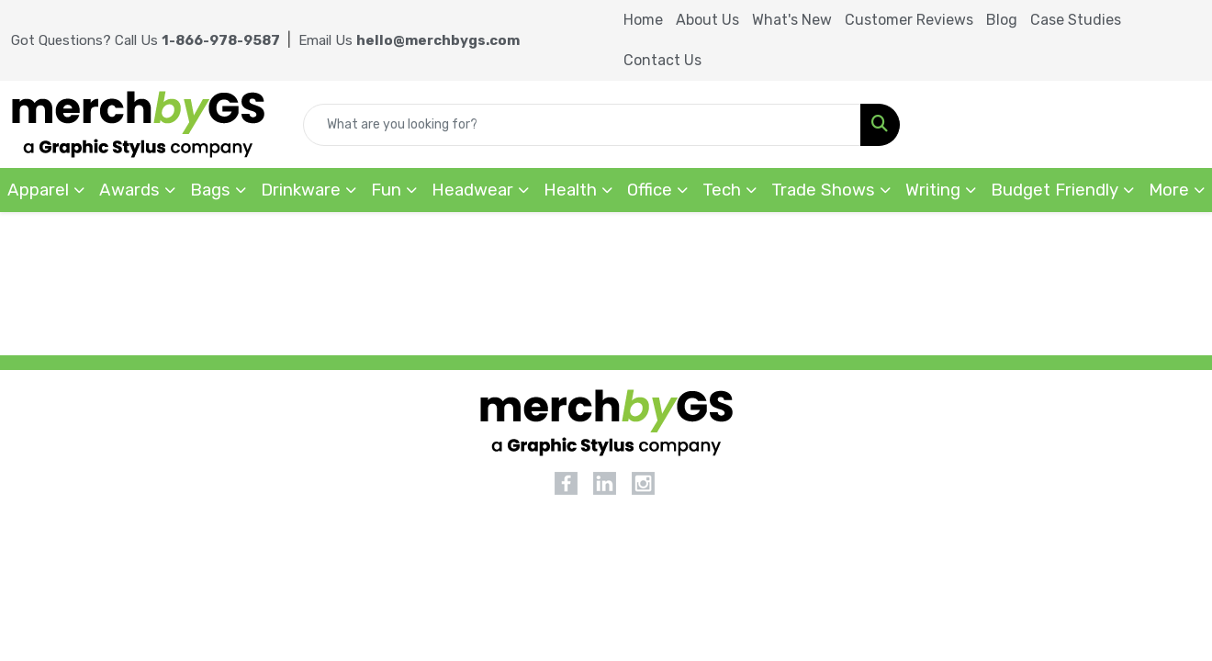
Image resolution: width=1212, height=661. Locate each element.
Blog (1001, 19)
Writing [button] (932, 190)
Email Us (409, 40)
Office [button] (649, 190)
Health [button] (570, 190)
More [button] (1169, 190)
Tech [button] (721, 190)
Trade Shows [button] (823, 190)
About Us (707, 19)
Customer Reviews (909, 19)
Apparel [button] (38, 190)
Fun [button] (386, 190)
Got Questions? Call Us (145, 40)
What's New (792, 19)
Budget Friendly (1054, 190)
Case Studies (1075, 19)
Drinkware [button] (301, 190)
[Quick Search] (582, 125)
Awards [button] (129, 190)
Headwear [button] (472, 190)
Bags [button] (210, 190)
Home (643, 19)
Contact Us (662, 60)
